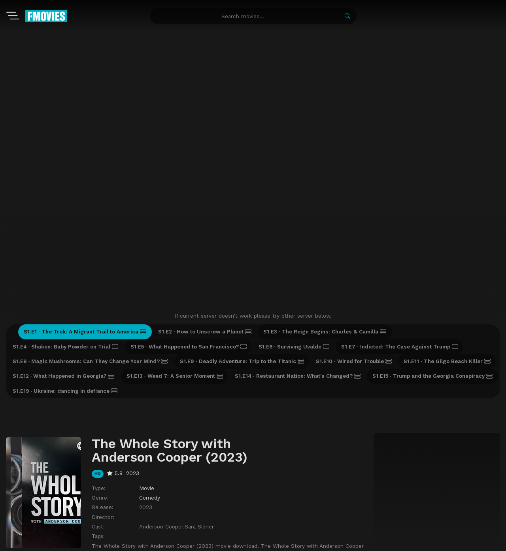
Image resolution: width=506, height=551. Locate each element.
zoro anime (256, 542)
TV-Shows (63, 505)
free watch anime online (292, 542)
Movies (32, 505)
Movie (146, 385)
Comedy (149, 395)
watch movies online (224, 542)
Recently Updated (137, 505)
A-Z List (96, 505)
